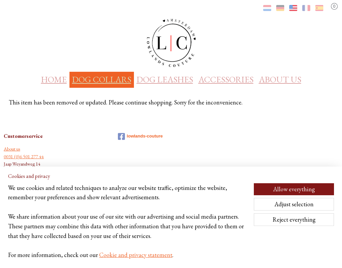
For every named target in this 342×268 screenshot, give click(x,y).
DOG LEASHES (165, 79)
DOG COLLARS (101, 79)
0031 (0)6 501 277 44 (24, 157)
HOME (54, 79)
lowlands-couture (140, 136)
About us (12, 149)
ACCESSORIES (225, 79)
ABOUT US (280, 79)
